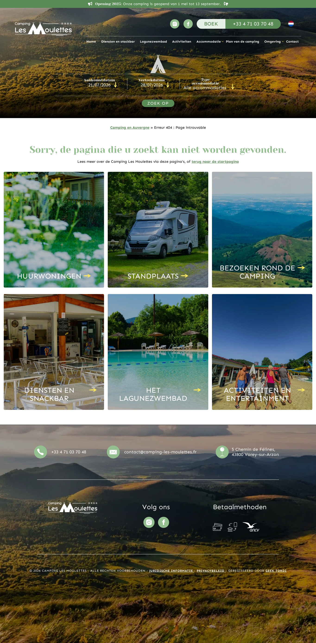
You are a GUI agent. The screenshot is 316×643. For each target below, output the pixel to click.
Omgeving (272, 41)
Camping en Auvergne (129, 127)
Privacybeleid (211, 570)
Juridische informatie (171, 570)
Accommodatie (208, 41)
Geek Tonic (276, 570)
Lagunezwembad (153, 41)
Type (205, 81)
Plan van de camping (242, 41)
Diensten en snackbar (118, 41)
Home (91, 41)
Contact (292, 41)
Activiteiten (181, 41)
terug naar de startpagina (215, 161)
